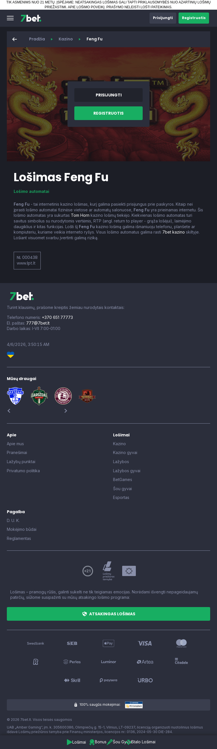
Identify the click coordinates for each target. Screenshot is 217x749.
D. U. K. (13, 520)
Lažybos (121, 461)
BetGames (122, 479)
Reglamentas (19, 538)
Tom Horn (80, 215)
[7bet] (31, 18)
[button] (10, 18)
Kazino (66, 39)
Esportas (121, 497)
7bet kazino (173, 232)
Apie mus (15, 443)
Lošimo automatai (31, 191)
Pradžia (37, 39)
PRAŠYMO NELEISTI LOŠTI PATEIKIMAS (139, 7)
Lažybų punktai (21, 461)
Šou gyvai (122, 488)
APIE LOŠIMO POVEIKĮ (86, 7)
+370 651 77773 (57, 317)
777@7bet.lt (38, 323)
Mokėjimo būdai (21, 529)
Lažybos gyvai (126, 470)
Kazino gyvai (125, 452)
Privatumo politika (23, 470)
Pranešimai (17, 452)
